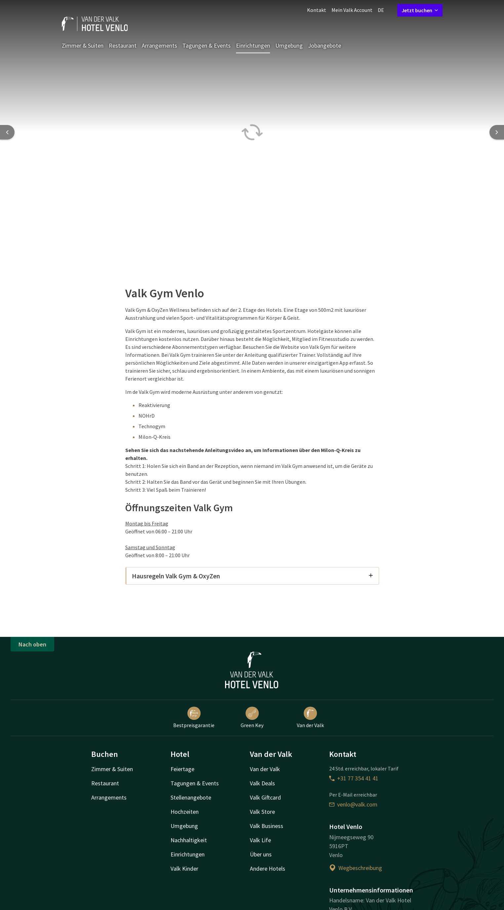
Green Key (252, 717)
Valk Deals (262, 783)
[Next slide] (496, 132)
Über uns (261, 854)
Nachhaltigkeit (189, 840)
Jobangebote (324, 45)
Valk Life (260, 840)
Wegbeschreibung (355, 868)
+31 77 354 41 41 (353, 778)
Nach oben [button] (32, 644)
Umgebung (289, 45)
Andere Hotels (267, 868)
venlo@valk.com (353, 804)
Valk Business (266, 826)
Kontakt (316, 10)
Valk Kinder (184, 868)
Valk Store (262, 811)
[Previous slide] (7, 132)
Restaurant (122, 45)
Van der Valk (310, 717)
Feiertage (182, 769)
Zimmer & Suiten (82, 45)
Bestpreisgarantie (193, 717)
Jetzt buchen (420, 10)
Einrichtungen (253, 45)
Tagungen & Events (206, 45)
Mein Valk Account (351, 10)
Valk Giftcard (265, 797)
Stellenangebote (191, 797)
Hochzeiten (185, 811)
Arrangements (159, 45)
